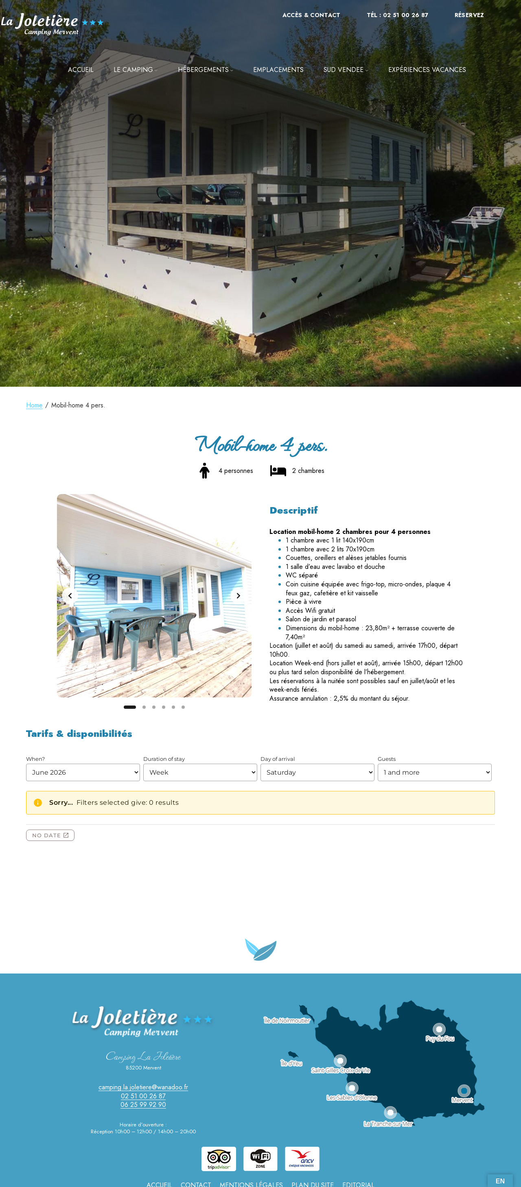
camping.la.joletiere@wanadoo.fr (143, 1087)
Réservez (469, 15)
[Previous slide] (70, 596)
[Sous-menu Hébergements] (231, 70)
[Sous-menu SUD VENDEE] (366, 70)
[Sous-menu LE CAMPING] (156, 70)
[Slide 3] (154, 707)
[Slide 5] (173, 707)
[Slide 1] (130, 707)
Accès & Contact (311, 15)
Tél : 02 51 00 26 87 (398, 15)
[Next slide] (238, 596)
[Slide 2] (144, 707)
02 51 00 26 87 (143, 1096)
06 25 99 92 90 (143, 1104)
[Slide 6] (183, 707)
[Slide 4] (164, 707)
